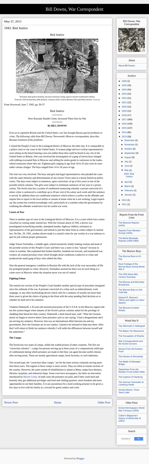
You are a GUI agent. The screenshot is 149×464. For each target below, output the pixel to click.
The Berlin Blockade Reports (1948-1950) (128, 239)
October (128, 149)
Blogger (80, 458)
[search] (126, 439)
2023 (124, 94)
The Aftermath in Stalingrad (131, 326)
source (96, 99)
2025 (124, 85)
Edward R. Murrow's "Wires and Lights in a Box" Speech (131, 300)
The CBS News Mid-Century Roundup (128, 275)
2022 (124, 98)
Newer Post (11, 402)
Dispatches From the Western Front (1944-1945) (131, 370)
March (127, 186)
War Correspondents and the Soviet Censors (130, 342)
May (126, 170)
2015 (124, 128)
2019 (124, 111)
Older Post (104, 402)
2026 (124, 81)
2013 (124, 136)
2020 (124, 107)
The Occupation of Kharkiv (131, 336)
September (130, 153)
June (127, 166)
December (129, 140)
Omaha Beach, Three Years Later (128, 391)
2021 (124, 102)
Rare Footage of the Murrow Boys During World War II (131, 267)
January (128, 194)
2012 (124, 200)
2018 (124, 115)
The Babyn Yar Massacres (131, 331)
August (128, 157)
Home (57, 402)
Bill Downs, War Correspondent (74, 9)
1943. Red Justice (129, 175)
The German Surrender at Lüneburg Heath (130, 383)
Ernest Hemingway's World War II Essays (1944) (131, 409)
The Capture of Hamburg (130, 377)
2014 (124, 132)
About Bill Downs (126, 65)
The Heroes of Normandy (130, 356)
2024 (124, 89)
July (126, 161)
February (129, 190)
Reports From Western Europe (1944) (129, 231)
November (129, 144)
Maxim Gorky (30, 376)
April (126, 182)
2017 (124, 119)
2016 (124, 124)
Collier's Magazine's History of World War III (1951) (129, 418)
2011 (124, 204)
